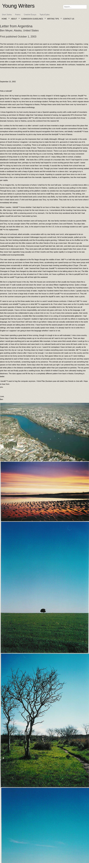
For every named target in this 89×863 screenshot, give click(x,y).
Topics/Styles (44, 14)
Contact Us (68, 19)
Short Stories (7, 14)
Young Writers (18, 6)
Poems (17, 14)
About (14, 19)
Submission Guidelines (32, 19)
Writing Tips (53, 19)
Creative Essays (30, 14)
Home (4, 19)
